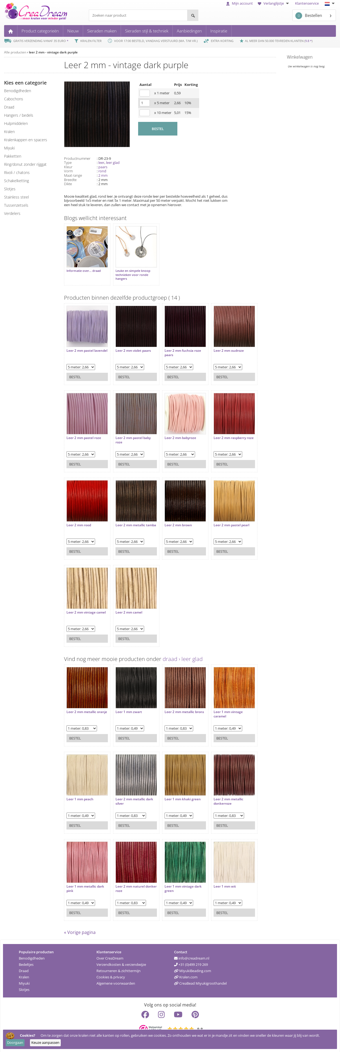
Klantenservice (307, 3)
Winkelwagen (299, 57)
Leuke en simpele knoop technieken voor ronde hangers (130, 272)
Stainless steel (16, 197)
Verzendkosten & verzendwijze (121, 961)
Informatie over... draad (83, 268)
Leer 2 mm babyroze (175, 432)
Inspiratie (218, 31)
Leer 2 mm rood (78, 520)
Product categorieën (40, 31)
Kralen (24, 974)
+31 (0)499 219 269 (191, 961)
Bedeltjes (26, 961)
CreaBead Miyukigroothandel (200, 980)
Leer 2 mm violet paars (130, 345)
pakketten (12, 156)
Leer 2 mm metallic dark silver (131, 796)
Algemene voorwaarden (115, 980)
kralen (9, 131)
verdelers (12, 213)
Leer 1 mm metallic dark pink (85, 883)
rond (102, 171)
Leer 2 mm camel (126, 607)
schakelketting (16, 180)
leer (101, 162)
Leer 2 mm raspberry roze (221, 434)
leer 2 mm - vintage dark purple (53, 52)
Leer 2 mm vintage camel (81, 609)
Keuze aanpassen (45, 1042)
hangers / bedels (18, 115)
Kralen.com (186, 974)
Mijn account (239, 3)
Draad (24, 968)
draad (9, 107)
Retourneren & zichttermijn (118, 968)
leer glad (113, 162)
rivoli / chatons (17, 172)
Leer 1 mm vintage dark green (177, 883)
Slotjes (24, 986)
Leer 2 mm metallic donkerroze (220, 796)
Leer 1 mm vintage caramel (220, 708)
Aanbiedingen (189, 31)
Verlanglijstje (274, 3)
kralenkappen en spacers (25, 139)
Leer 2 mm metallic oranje (81, 708)
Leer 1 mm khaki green (177, 794)
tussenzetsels (16, 205)
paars (102, 166)
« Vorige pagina (80, 930)
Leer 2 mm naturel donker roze (127, 883)
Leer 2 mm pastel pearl (223, 520)
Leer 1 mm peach (79, 794)
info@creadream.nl (191, 955)
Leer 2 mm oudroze (220, 345)
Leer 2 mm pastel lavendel (79, 347)
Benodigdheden (32, 955)
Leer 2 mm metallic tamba (127, 522)
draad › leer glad (183, 656)
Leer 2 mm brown (173, 520)
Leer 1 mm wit (216, 881)
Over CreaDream (109, 955)
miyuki (9, 148)
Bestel (75, 371)
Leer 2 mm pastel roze (83, 432)
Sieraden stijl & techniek (146, 31)
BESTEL (158, 128)
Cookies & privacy (110, 974)
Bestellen (308, 15)
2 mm (103, 175)
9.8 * (308, 41)
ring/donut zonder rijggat (25, 164)
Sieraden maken (102, 31)
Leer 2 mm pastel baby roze (130, 434)
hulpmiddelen (16, 123)
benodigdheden (17, 90)
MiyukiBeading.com (192, 968)
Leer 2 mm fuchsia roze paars (177, 347)
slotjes (10, 188)
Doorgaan (15, 1042)
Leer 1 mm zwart (126, 706)
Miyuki (24, 980)
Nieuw (73, 31)
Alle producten (15, 52)
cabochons (13, 98)
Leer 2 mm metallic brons (174, 708)
